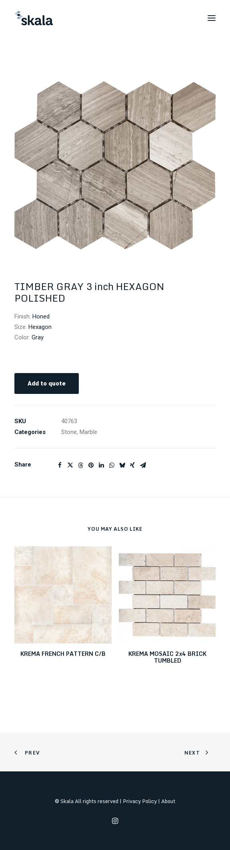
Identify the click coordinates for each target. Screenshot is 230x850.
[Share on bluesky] (122, 465)
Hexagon (40, 327)
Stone (69, 432)
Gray (38, 337)
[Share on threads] (80, 465)
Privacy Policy (140, 801)
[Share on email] (143, 465)
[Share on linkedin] (101, 465)
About (168, 801)
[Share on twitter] (70, 465)
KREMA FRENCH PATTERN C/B (63, 653)
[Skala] (33, 18)
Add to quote (47, 383)
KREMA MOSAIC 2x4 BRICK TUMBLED (167, 657)
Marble (88, 432)
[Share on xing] (132, 465)
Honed (41, 316)
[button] (211, 18)
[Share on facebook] (59, 465)
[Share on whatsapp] (111, 465)
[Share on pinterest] (91, 465)
